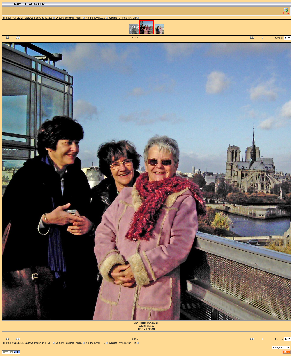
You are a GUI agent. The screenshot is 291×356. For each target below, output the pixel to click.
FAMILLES (101, 18)
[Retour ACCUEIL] (13, 18)
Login (286, 11)
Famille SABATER (128, 18)
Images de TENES (45, 18)
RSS (286, 352)
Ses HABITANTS (75, 18)
